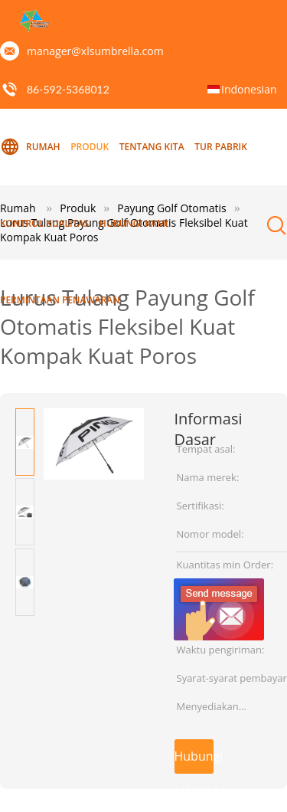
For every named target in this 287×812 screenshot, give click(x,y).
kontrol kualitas (44, 223)
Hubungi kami (133, 223)
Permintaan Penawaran (60, 299)
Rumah (30, 147)
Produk (89, 146)
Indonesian (249, 89)
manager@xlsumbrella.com (95, 51)
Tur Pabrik (220, 146)
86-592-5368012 (68, 89)
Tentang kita (151, 146)
